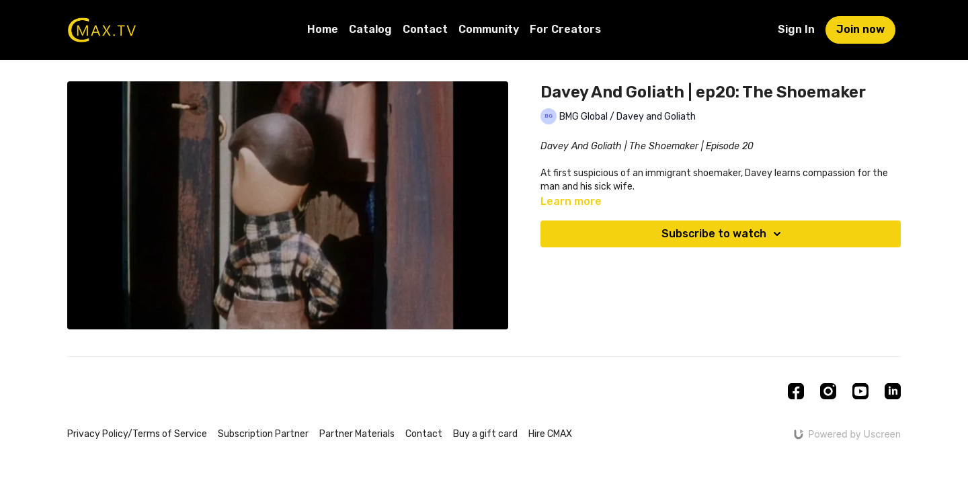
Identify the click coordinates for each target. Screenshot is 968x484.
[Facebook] (796, 391)
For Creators (565, 29)
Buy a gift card (485, 434)
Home (322, 29)
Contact (425, 29)
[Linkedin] (893, 391)
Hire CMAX (550, 434)
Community (488, 29)
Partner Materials (357, 434)
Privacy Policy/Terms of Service (137, 434)
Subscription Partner (263, 434)
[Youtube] (860, 391)
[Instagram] (828, 391)
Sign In (796, 29)
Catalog (370, 29)
